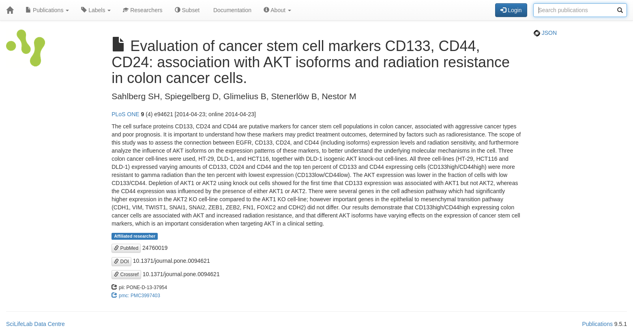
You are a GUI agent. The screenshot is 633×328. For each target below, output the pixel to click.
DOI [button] (121, 261)
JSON (545, 33)
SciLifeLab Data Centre (35, 324)
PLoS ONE (125, 114)
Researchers (142, 10)
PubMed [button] (126, 248)
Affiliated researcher (134, 236)
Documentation (231, 10)
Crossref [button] (126, 274)
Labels (96, 10)
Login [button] (510, 10)
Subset (187, 10)
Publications (47, 10)
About (277, 10)
